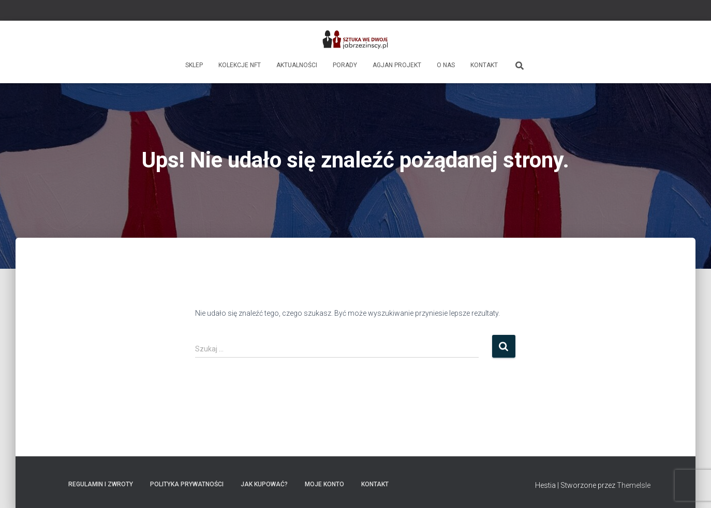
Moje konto (324, 484)
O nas (446, 65)
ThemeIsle (633, 485)
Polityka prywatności (187, 484)
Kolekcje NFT (239, 65)
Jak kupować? (264, 484)
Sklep (194, 65)
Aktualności (296, 65)
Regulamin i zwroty (100, 484)
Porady (345, 65)
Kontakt (484, 65)
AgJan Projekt (397, 65)
